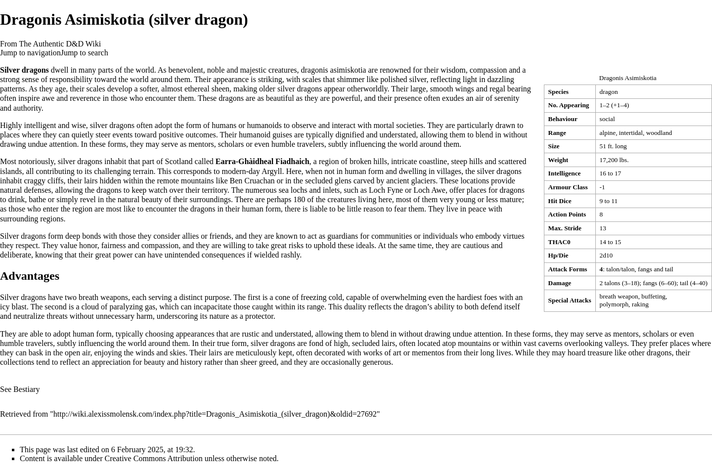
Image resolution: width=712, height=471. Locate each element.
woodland (659, 132)
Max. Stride (564, 228)
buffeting (653, 296)
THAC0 (559, 242)
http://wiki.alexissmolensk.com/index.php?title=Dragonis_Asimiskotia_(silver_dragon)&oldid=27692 (215, 414)
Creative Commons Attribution (154, 458)
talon (613, 269)
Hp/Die (558, 255)
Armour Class (568, 187)
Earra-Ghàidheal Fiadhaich (263, 161)
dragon (609, 91)
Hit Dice (560, 201)
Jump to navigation (30, 52)
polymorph (614, 304)
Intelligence (564, 173)
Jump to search (84, 52)
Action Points (567, 214)
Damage (560, 283)
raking (640, 304)
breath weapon (619, 296)
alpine (608, 132)
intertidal (631, 132)
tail (669, 269)
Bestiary (26, 389)
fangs (645, 269)
